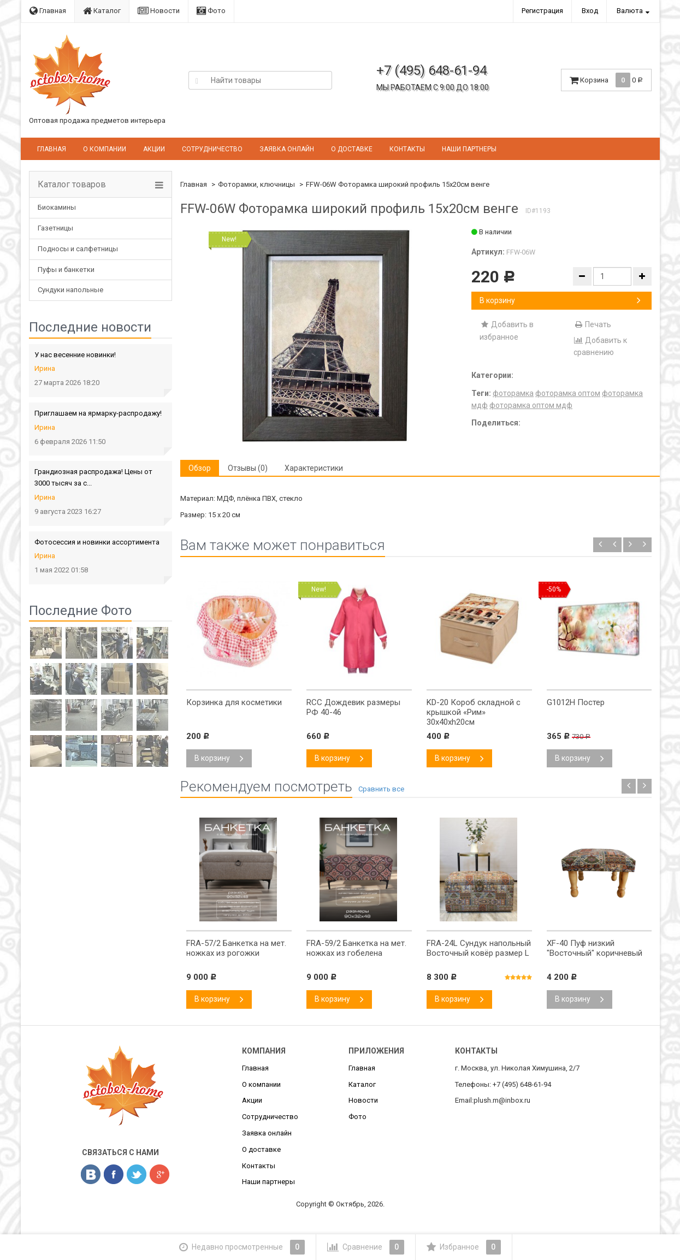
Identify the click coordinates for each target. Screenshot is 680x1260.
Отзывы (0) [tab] (248, 468)
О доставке (351, 149)
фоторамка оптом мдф (530, 405)
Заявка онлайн (286, 149)
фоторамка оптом (567, 393)
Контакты (407, 149)
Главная (47, 11)
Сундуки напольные (70, 290)
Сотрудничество (212, 149)
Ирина (44, 368)
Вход (590, 11)
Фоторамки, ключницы (256, 184)
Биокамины (57, 207)
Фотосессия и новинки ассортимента (96, 542)
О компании (104, 149)
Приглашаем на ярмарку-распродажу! (98, 413)
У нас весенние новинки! (75, 355)
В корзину (560, 300)
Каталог (102, 11)
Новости (159, 11)
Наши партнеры (469, 149)
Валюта (630, 11)
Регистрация (542, 11)
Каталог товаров (72, 185)
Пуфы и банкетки (66, 269)
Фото (211, 11)
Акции (154, 149)
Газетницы (55, 228)
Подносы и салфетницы (78, 249)
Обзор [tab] (199, 468)
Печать (592, 324)
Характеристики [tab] (314, 468)
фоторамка (513, 393)
